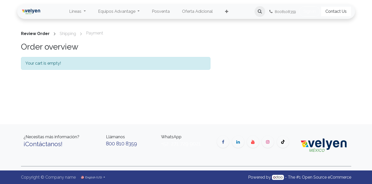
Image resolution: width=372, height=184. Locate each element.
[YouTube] (253, 142)
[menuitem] (77, 11)
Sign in (309, 11)
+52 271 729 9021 (181, 144)
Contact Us (336, 11)
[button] (259, 11)
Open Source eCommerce (326, 177)
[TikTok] (283, 142)
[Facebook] (223, 142)
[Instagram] (268, 142)
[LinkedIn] (238, 142)
